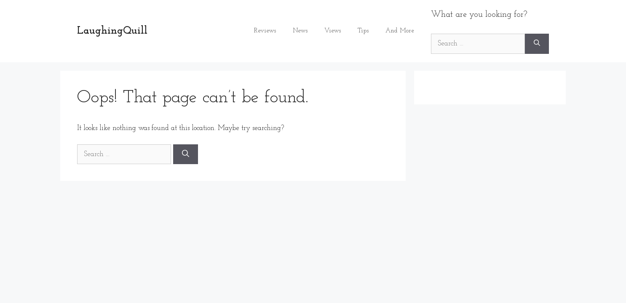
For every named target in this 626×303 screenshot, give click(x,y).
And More (399, 31)
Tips (363, 31)
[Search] (537, 44)
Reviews (265, 31)
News (300, 31)
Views (332, 31)
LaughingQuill (112, 31)
